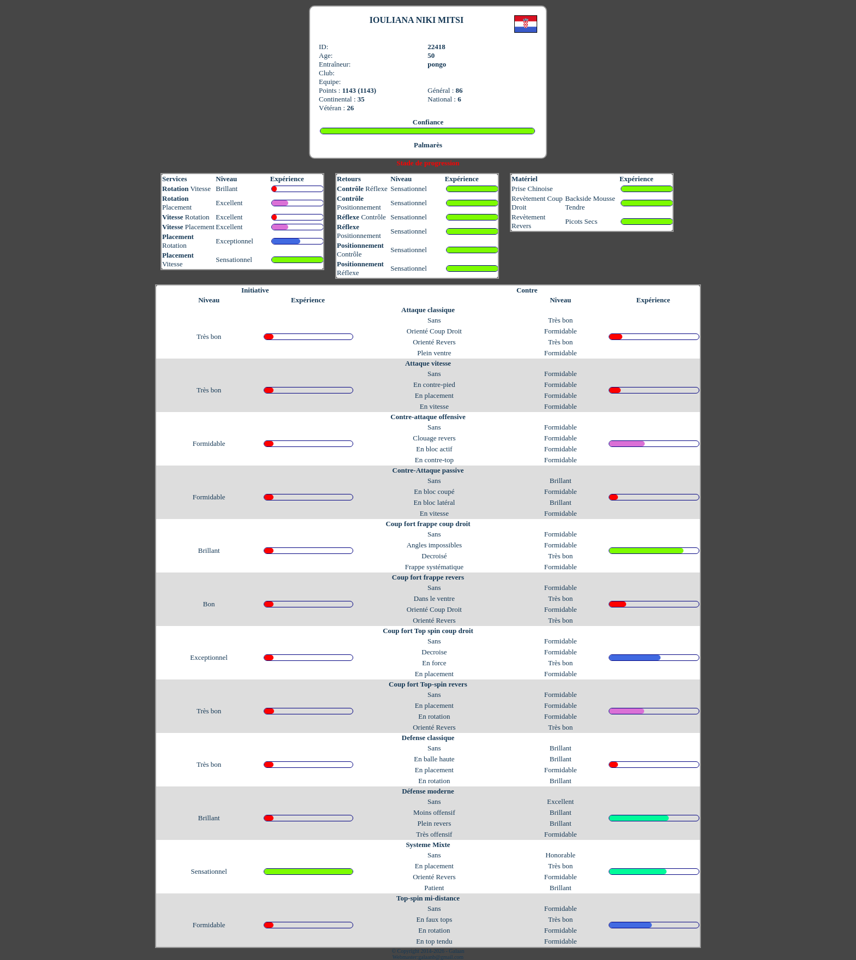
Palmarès (428, 145)
